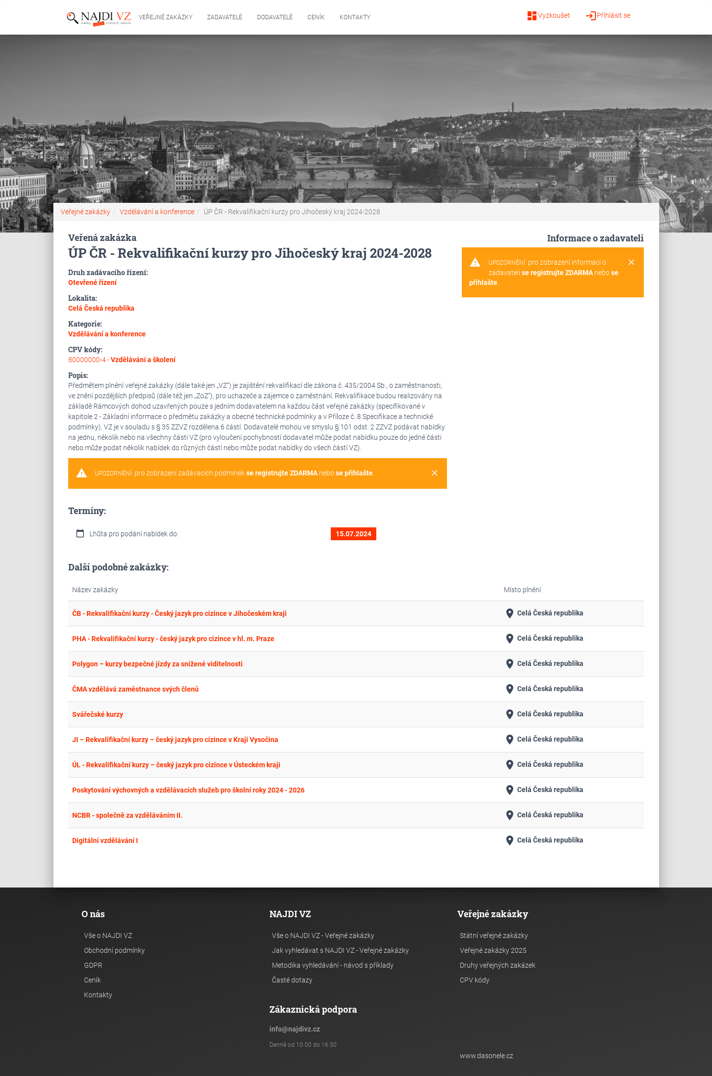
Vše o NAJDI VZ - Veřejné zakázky (323, 935)
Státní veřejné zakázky (494, 935)
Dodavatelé (275, 17)
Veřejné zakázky (165, 17)
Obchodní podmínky (114, 950)
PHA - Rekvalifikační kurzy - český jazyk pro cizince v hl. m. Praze (173, 639)
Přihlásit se (607, 16)
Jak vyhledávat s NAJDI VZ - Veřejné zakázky (340, 950)
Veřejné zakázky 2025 (493, 950)
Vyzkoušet (548, 16)
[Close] (435, 473)
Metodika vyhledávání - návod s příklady (333, 965)
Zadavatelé (224, 17)
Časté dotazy (292, 980)
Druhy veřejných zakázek (497, 965)
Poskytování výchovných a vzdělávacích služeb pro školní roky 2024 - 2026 (188, 790)
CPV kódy (475, 980)
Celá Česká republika (543, 613)
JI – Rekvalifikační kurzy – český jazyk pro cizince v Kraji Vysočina (175, 740)
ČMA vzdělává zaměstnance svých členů (135, 689)
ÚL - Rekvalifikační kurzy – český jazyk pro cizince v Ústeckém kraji (176, 765)
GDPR (93, 965)
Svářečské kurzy (97, 714)
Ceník (316, 17)
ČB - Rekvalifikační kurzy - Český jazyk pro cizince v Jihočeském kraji (179, 613)
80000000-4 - (122, 360)
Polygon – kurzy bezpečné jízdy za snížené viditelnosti (157, 664)
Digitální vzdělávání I (105, 840)
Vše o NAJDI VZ (108, 935)
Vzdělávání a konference (157, 212)
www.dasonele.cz (486, 1056)
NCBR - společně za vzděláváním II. (127, 815)
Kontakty (355, 17)
